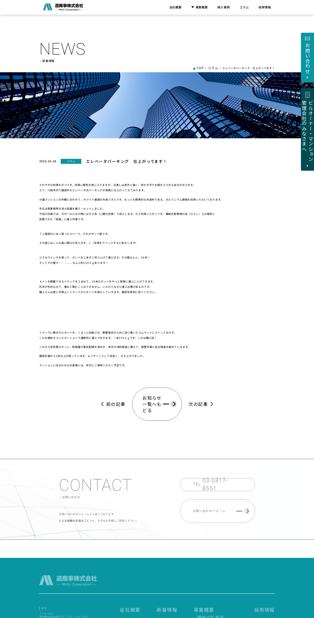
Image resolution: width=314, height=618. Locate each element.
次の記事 (193, 380)
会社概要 (175, 7)
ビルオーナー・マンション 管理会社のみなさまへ (243, 549)
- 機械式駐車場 (231, 581)
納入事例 (223, 7)
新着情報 (201, 576)
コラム (244, 7)
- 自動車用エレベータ (235, 586)
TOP (204, 67)
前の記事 (120, 380)
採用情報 (265, 7)
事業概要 (199, 7)
